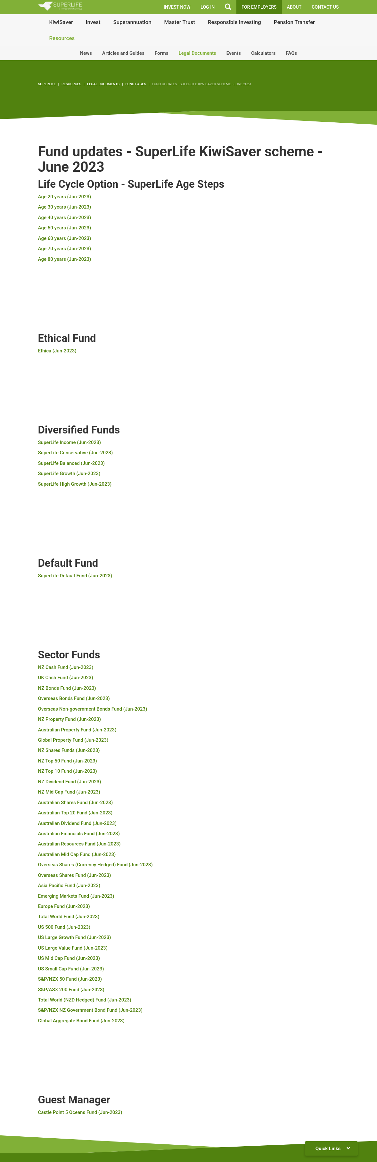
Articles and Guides (123, 53)
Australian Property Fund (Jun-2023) (77, 730)
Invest (93, 22)
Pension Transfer (294, 22)
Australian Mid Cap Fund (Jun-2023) (77, 854)
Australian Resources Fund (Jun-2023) (79, 844)
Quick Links (333, 1148)
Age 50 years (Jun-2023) (64, 228)
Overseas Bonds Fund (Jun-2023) (74, 698)
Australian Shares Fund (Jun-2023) (75, 802)
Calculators (263, 53)
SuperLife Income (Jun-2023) (69, 442)
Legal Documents (197, 53)
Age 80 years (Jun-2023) (64, 259)
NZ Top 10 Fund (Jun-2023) (67, 771)
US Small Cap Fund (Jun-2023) (71, 969)
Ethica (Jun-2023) (57, 351)
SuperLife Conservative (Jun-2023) (75, 453)
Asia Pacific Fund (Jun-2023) (69, 885)
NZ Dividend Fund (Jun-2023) (69, 782)
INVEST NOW (177, 7)
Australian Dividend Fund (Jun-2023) (77, 823)
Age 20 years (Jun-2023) (64, 197)
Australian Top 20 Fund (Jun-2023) (75, 813)
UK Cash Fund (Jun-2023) (65, 677)
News (86, 53)
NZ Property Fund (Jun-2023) (69, 719)
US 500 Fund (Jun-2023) (64, 927)
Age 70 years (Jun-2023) (64, 248)
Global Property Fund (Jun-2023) (73, 740)
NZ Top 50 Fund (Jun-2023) (67, 761)
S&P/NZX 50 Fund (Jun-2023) (70, 979)
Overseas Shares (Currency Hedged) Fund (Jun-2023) (95, 865)
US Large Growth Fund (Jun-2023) (74, 937)
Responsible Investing (234, 22)
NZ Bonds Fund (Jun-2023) (67, 688)
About (294, 7)
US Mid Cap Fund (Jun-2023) (69, 958)
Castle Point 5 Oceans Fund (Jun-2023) (80, 1112)
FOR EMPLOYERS (259, 7)
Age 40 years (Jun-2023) (64, 217)
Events (233, 53)
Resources (62, 38)
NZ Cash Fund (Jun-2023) (66, 667)
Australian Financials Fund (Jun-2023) (79, 833)
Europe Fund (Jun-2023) (64, 906)
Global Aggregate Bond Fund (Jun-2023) (81, 1021)
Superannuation (132, 22)
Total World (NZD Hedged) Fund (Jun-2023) (84, 1000)
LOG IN (208, 7)
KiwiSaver (61, 22)
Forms (161, 53)
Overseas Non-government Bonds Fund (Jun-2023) (92, 709)
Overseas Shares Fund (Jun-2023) (74, 875)
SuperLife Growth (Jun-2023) (69, 473)
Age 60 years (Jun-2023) (64, 238)
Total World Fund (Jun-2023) (69, 916)
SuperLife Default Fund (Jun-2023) (75, 576)
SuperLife (47, 84)
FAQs (291, 53)
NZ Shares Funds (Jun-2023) (69, 750)
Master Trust (179, 22)
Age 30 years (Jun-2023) (64, 207)
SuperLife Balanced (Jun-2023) (71, 463)
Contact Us (325, 7)
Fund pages (135, 84)
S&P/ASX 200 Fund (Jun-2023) (71, 990)
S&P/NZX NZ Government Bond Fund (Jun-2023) (90, 1010)
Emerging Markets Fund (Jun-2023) (76, 896)
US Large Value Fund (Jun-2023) (73, 948)
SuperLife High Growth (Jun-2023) (75, 484)
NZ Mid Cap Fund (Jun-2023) (69, 792)
